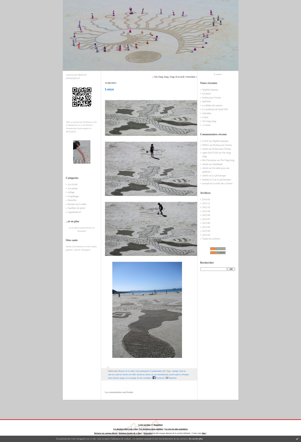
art (152, 374)
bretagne (185, 374)
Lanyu (205, 117)
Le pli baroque (219, 175)
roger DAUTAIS (210, 152)
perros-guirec (175, 374)
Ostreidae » (191, 76)
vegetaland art (74, 212)
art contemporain (161, 374)
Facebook (158, 378)
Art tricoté (73, 184)
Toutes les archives (211, 238)
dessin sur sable (129, 374)
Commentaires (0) (157, 371)
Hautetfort (158, 425)
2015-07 (206, 219)
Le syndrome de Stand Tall (215, 109)
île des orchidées (144, 378)
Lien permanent (142, 371)
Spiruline (206, 101)
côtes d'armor (113, 378)
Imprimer (171, 378)
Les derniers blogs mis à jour (125, 429)
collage (71, 192)
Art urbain (73, 188)
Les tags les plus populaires (176, 429)
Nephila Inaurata (210, 89)
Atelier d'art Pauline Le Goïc (78, 246)
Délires (205, 145)
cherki (205, 149)
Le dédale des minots (212, 105)
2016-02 (206, 199)
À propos (218, 74)
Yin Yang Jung (209, 121)
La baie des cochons (222, 183)
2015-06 (206, 223)
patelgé (175, 371)
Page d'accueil (177, 76)
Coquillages (73, 196)
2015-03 (206, 235)
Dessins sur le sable (77, 204)
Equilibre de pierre (76, 208)
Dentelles (72, 200)
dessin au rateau (143, 374)
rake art (111, 374)
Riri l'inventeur (209, 160)
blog (204, 433)
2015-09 (206, 211)
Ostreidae (206, 113)
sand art (118, 374)
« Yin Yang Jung (160, 76)
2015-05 (206, 227)
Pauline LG (207, 179)
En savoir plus (196, 438)
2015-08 (206, 215)
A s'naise (206, 125)
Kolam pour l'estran (211, 97)
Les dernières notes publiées (151, 429)
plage (122, 378)
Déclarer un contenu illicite (105, 433)
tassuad (205, 183)
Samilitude (217, 164)
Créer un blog (144, 425)
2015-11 (206, 203)
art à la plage (131, 378)
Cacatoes (206, 93)
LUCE (205, 141)
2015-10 (206, 207)
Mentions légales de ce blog (130, 433)
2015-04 (206, 231)
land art (182, 371)
